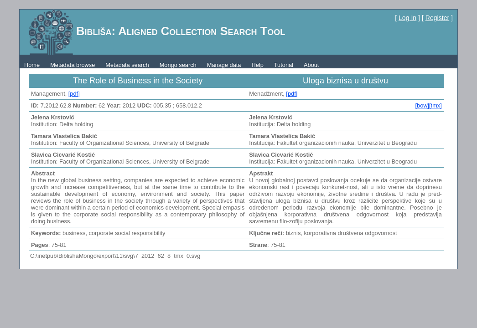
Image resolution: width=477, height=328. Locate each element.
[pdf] (74, 93)
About (311, 65)
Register (437, 17)
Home (32, 65)
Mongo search (178, 65)
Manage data (224, 65)
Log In (407, 17)
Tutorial (283, 65)
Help (257, 65)
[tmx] (435, 105)
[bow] (422, 105)
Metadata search (127, 65)
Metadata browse (72, 65)
